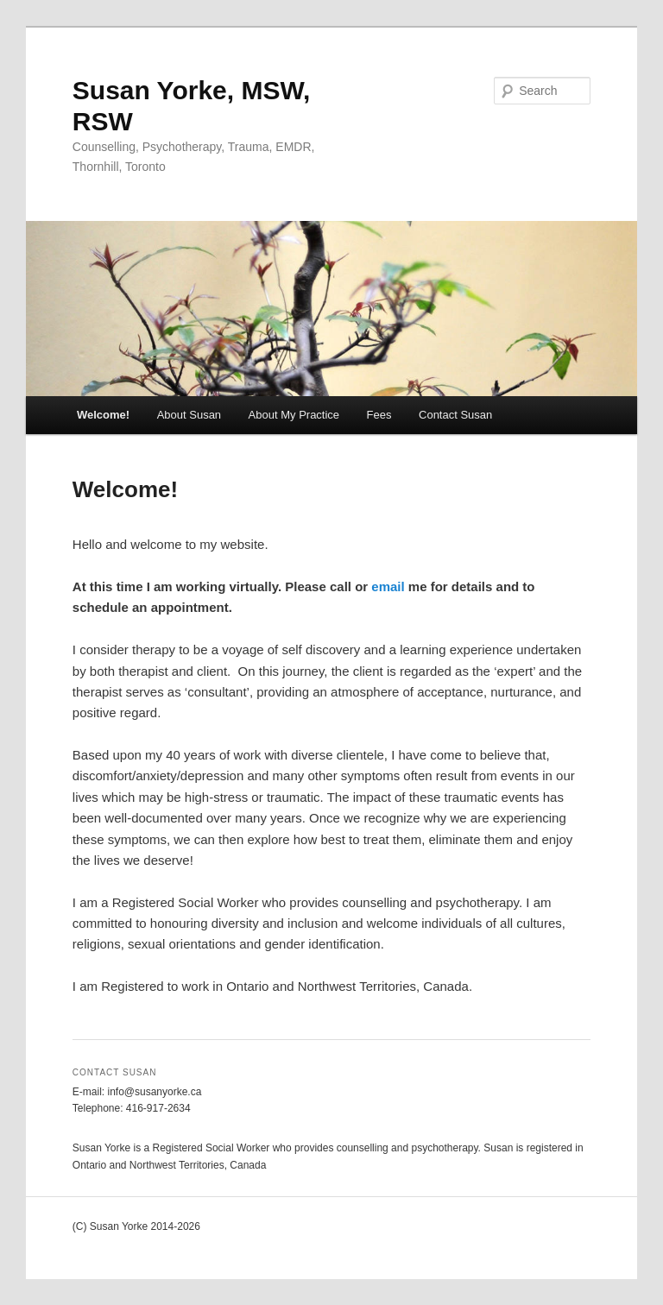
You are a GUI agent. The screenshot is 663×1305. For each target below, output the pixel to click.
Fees (379, 414)
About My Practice (294, 414)
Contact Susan (455, 414)
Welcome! (103, 414)
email (387, 586)
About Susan (189, 414)
